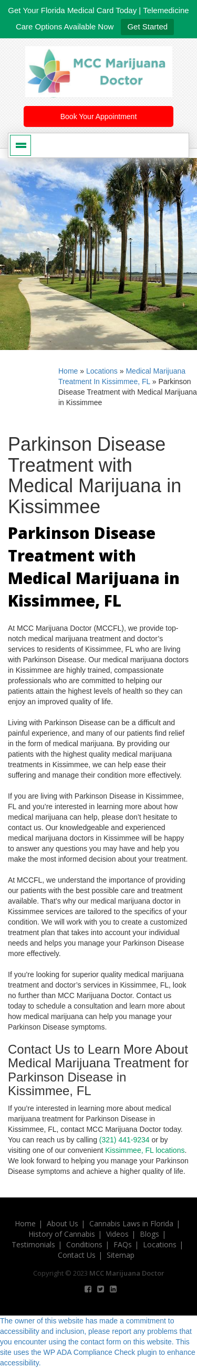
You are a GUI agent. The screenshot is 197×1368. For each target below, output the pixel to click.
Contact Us (77, 1255)
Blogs (149, 1234)
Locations (102, 371)
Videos (117, 1234)
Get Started (147, 26)
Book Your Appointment (98, 116)
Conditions (84, 1244)
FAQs (122, 1244)
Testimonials (33, 1244)
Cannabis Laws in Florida (131, 1223)
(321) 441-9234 (124, 1140)
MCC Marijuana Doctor (126, 1273)
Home (68, 371)
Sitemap (120, 1255)
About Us (62, 1223)
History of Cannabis (61, 1234)
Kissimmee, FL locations (144, 1150)
